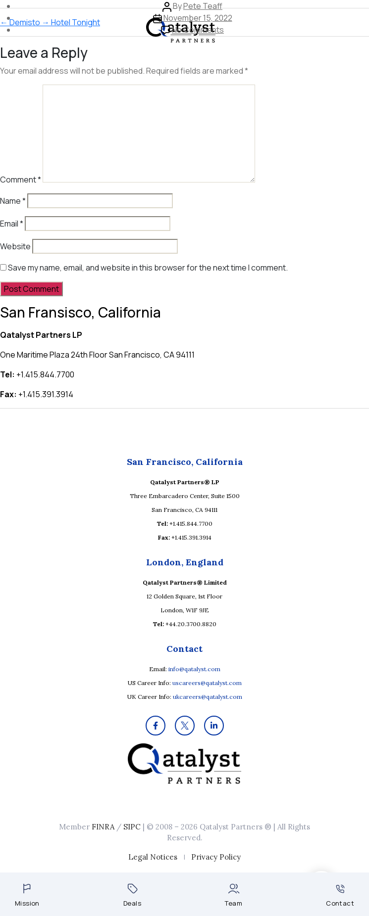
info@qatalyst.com (194, 669)
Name (13, 200)
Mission (27, 895)
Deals (132, 895)
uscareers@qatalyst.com (207, 683)
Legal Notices (152, 857)
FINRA (103, 826)
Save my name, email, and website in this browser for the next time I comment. (148, 267)
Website (15, 246)
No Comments (198, 29)
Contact (340, 896)
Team (233, 895)
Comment (20, 179)
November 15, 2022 (197, 17)
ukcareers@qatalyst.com (207, 696)
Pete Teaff (202, 5)
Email (11, 223)
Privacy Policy (216, 857)
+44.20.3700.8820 (190, 624)
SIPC (132, 826)
